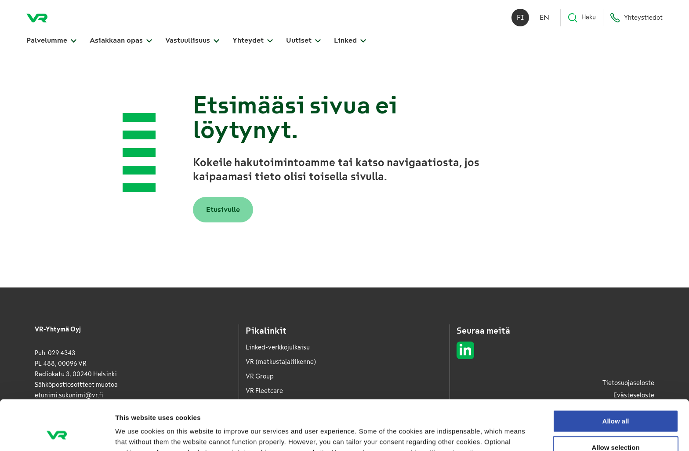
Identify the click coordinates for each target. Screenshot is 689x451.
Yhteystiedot (636, 17)
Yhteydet (252, 40)
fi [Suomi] (520, 17)
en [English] (544, 17)
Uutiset (303, 40)
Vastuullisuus (192, 40)
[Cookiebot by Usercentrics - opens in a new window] (56, 433)
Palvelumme (51, 40)
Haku (581, 17)
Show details (461, 433)
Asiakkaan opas (121, 40)
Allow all (615, 374)
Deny (616, 426)
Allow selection (615, 400)
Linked (350, 40)
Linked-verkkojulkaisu (278, 347)
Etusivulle (223, 209)
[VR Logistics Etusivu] (36, 17)
